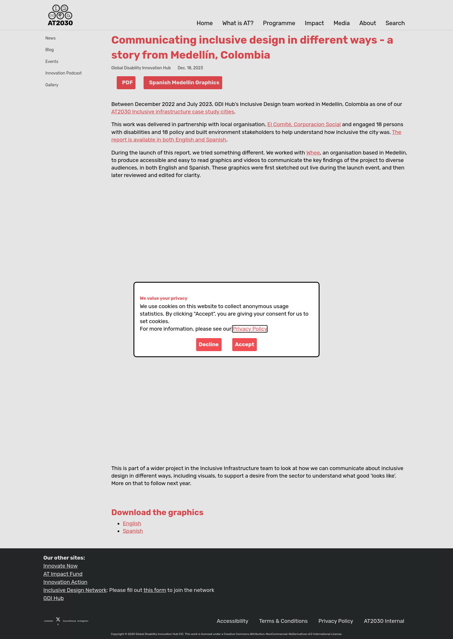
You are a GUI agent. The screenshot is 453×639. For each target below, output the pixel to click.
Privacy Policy (250, 329)
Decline (209, 344)
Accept (244, 344)
